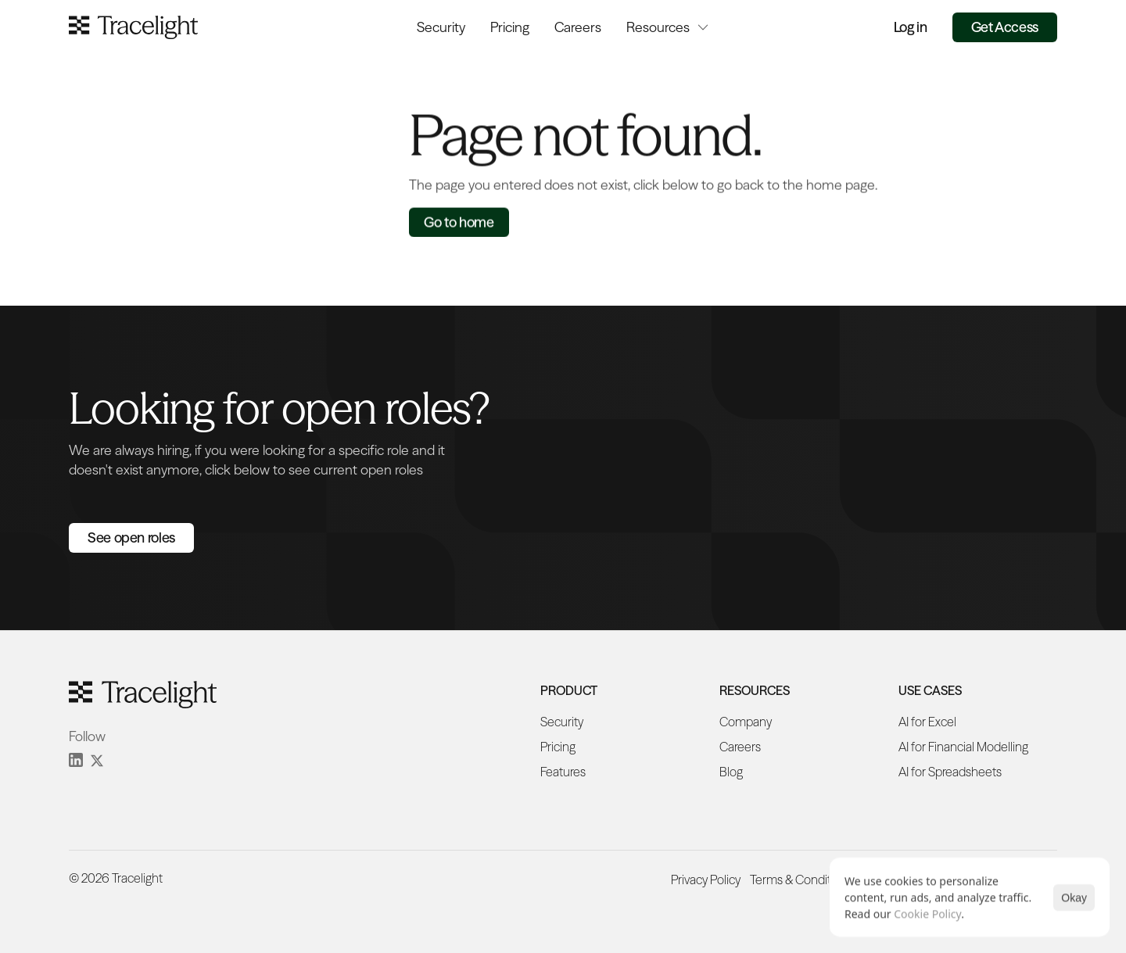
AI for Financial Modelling (963, 746)
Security (441, 27)
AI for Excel (927, 721)
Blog (731, 771)
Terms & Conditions (801, 879)
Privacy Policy (706, 879)
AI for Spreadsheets (950, 771)
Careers (577, 27)
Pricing (509, 27)
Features (563, 771)
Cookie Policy (927, 913)
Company (745, 721)
